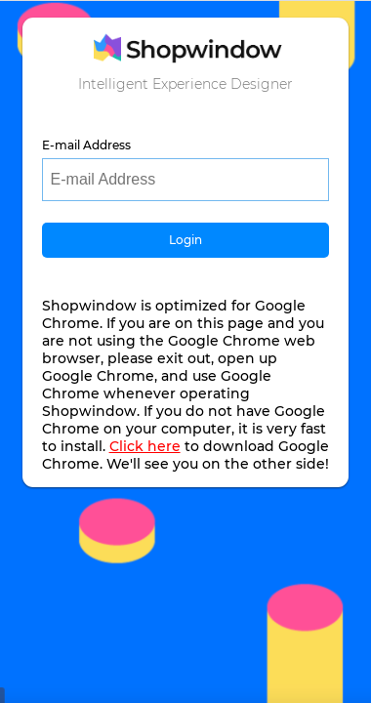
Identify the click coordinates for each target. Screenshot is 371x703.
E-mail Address (86, 145)
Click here (145, 446)
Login (185, 239)
